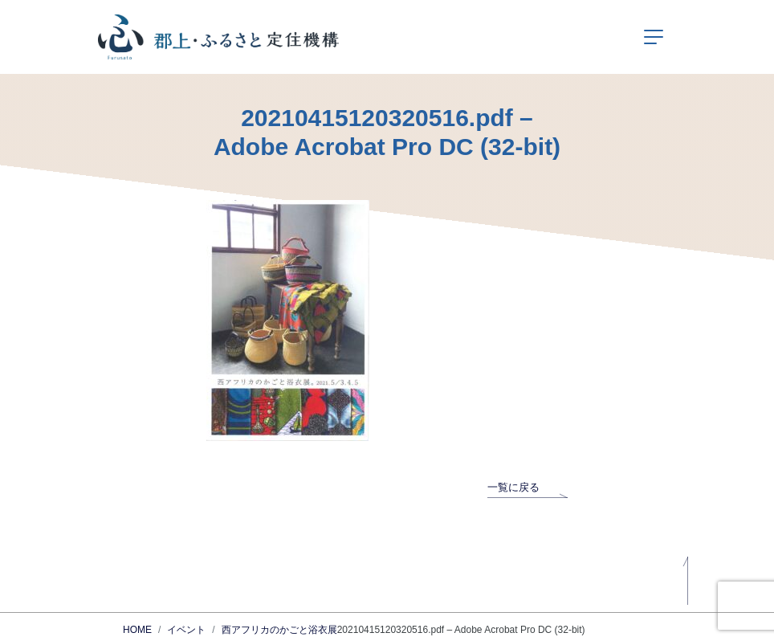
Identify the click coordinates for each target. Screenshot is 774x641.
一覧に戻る (527, 487)
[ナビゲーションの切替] (653, 37)
